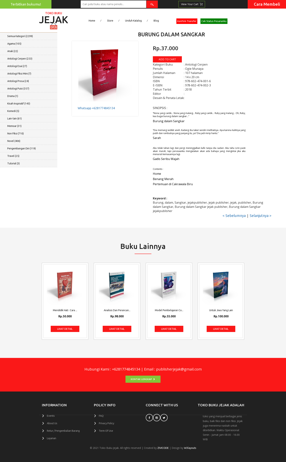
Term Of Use (106, 430)
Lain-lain (14, 118)
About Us (52, 423)
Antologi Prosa (18, 81)
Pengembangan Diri (21, 148)
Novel (13, 141)
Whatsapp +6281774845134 (96, 108)
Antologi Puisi (18, 88)
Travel (13, 155)
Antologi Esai (17, 66)
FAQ (101, 415)
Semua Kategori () (20, 36)
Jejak (53, 18)
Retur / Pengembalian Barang (63, 430)
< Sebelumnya (234, 215)
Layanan (51, 438)
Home (92, 20)
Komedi (13, 111)
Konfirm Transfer (186, 21)
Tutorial (13, 163)
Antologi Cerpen (19, 58)
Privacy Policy (106, 423)
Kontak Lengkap (143, 379)
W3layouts (190, 447)
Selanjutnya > (260, 215)
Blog (156, 20)
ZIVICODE (163, 447)
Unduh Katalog (133, 20)
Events (51, 415)
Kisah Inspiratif (18, 103)
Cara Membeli (267, 4)
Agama (14, 43)
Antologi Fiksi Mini (19, 73)
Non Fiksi (15, 133)
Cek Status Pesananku (214, 21)
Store (110, 20)
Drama (12, 96)
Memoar (14, 126)
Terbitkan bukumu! (26, 4)
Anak (12, 51)
